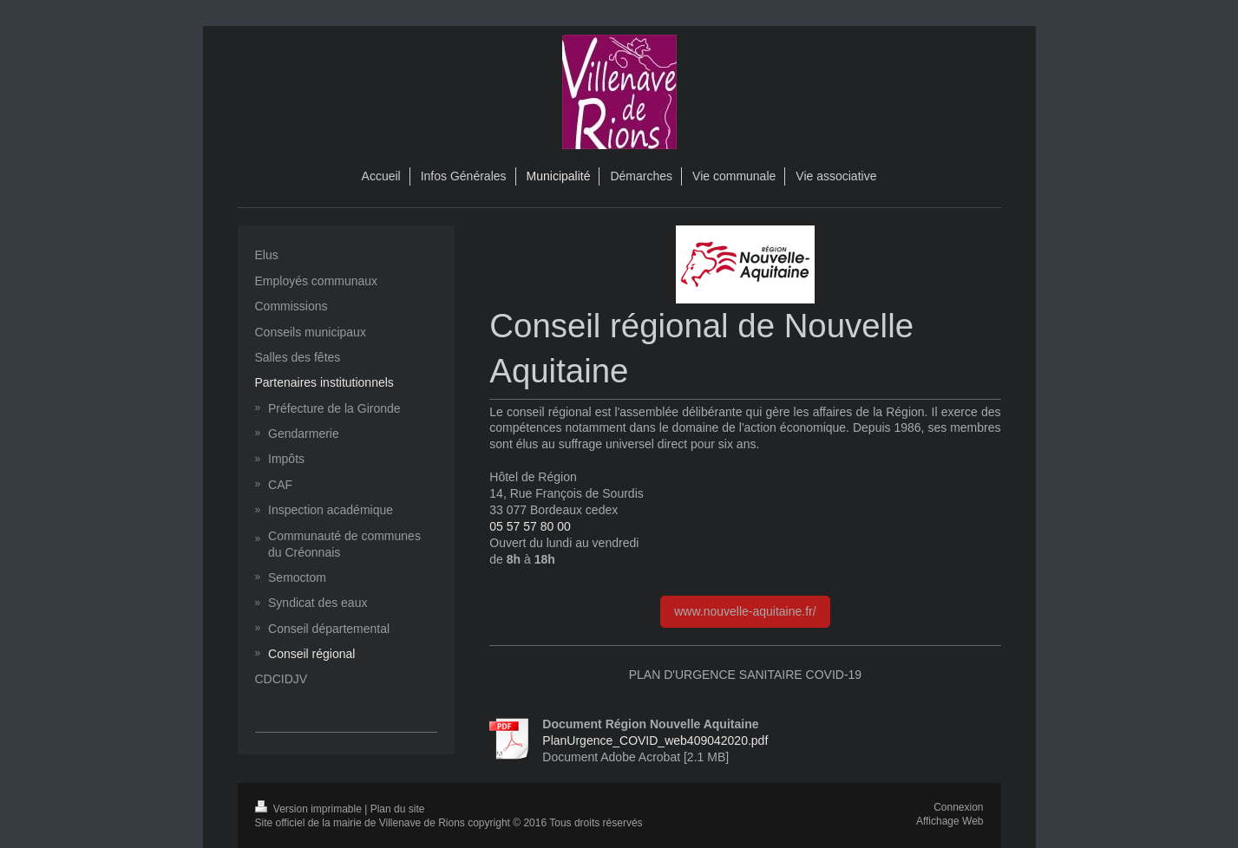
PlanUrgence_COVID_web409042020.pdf (655, 740)
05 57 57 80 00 (529, 526)
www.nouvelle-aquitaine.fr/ (745, 611)
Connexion (958, 807)
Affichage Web (950, 821)
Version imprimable (310, 809)
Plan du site (397, 809)
